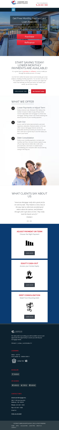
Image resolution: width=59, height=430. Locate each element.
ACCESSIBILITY (27, 343)
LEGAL (20, 343)
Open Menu (13, 10)
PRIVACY (14, 343)
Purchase (29, 36)
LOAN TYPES (32, 425)
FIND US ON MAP (16, 414)
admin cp (15, 385)
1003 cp (24, 385)
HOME (12, 425)
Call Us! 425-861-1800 (21, 91)
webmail (32, 385)
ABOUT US (39, 425)
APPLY (17, 425)
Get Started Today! (38, 91)
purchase (26, 71)
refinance (33, 71)
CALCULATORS (23, 425)
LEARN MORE (29, 253)
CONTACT (13, 427)
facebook (15, 374)
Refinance (29, 42)
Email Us (13, 410)
